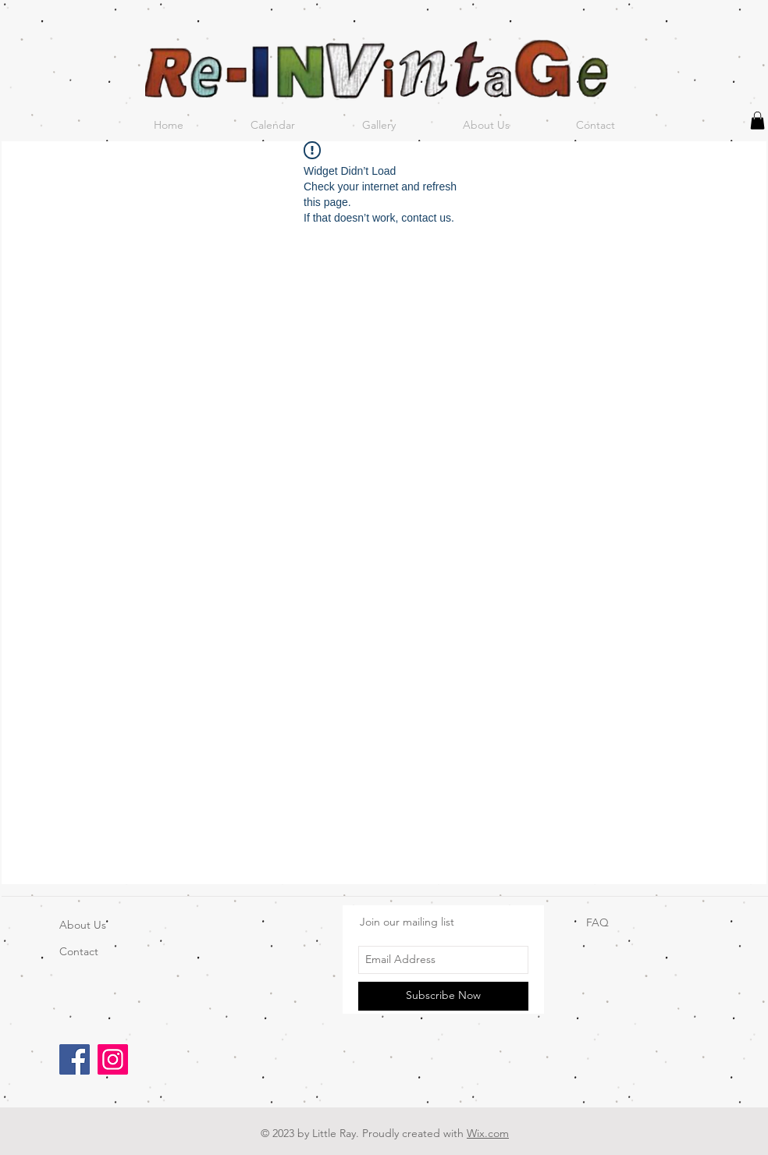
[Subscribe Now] (443, 996)
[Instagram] (113, 1059)
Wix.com (488, 1133)
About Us (82, 925)
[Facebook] (74, 1059)
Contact (78, 951)
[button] (757, 121)
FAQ (597, 922)
